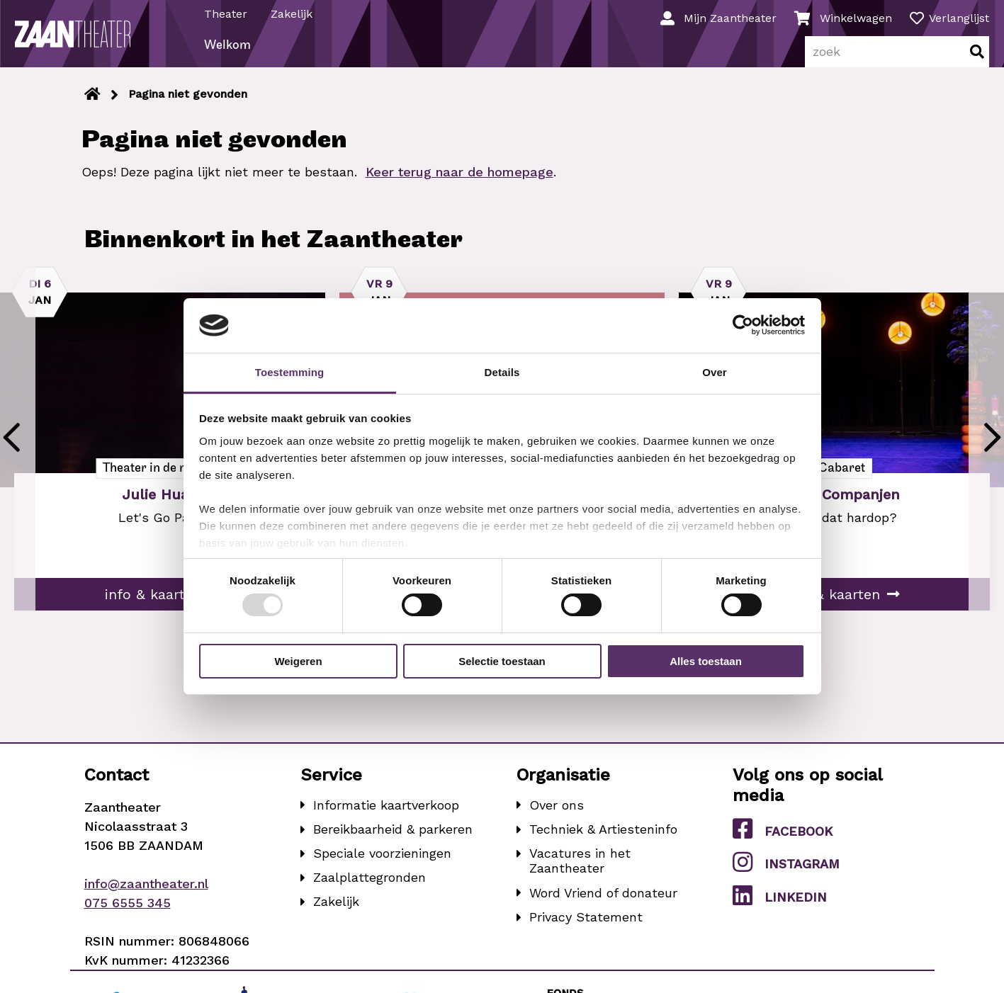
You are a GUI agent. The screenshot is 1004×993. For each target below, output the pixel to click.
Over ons (556, 818)
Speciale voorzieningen (382, 866)
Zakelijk (294, 13)
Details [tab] (502, 372)
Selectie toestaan (502, 661)
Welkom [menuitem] (229, 59)
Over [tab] (714, 372)
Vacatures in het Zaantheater (580, 874)
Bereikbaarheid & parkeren (393, 842)
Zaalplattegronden (369, 890)
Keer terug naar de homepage (459, 185)
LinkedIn (780, 908)
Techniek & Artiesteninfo (603, 842)
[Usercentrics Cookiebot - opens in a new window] (743, 325)
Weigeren (298, 661)
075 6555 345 (127, 916)
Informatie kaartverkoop (386, 818)
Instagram (786, 875)
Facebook (783, 842)
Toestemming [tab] (290, 372)
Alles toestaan (706, 661)
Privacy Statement (586, 930)
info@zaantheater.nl (146, 897)
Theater (227, 13)
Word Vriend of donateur (603, 906)
